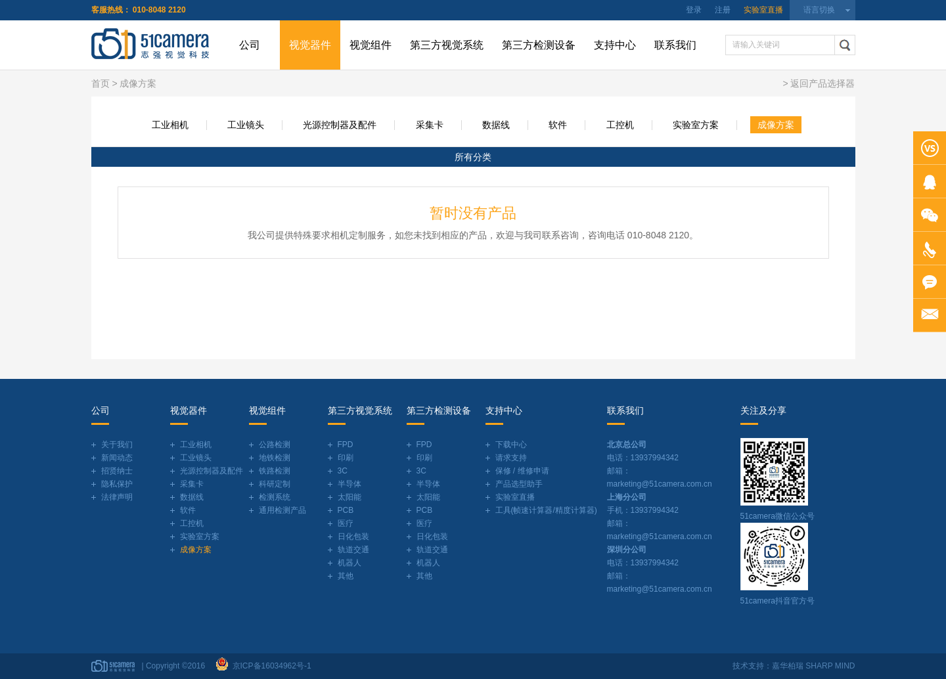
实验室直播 (763, 9)
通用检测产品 (282, 510)
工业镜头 (245, 125)
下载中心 (511, 444)
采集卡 (429, 125)
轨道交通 (353, 549)
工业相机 (170, 125)
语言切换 (819, 9)
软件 (558, 125)
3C (343, 470)
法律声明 (117, 497)
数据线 (496, 125)
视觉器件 (310, 45)
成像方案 (775, 125)
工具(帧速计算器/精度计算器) (546, 510)
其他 (345, 575)
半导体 (349, 484)
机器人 (349, 562)
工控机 (620, 125)
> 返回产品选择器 (818, 83)
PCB (346, 510)
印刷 (345, 457)
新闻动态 (117, 457)
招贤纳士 (117, 470)
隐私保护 (117, 484)
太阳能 (349, 497)
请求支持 (511, 457)
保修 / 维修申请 (522, 470)
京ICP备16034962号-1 (269, 665)
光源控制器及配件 (339, 125)
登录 (694, 9)
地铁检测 (274, 457)
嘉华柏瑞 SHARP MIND (813, 665)
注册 (723, 9)
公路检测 (274, 444)
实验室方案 (696, 125)
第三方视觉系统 (447, 45)
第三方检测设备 (538, 45)
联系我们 (675, 45)
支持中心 (615, 45)
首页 (100, 83)
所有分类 (473, 157)
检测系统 (274, 497)
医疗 (345, 523)
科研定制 (274, 484)
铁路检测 (274, 470)
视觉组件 (370, 45)
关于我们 (117, 444)
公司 (249, 45)
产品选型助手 (519, 484)
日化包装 (353, 536)
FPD (345, 444)
